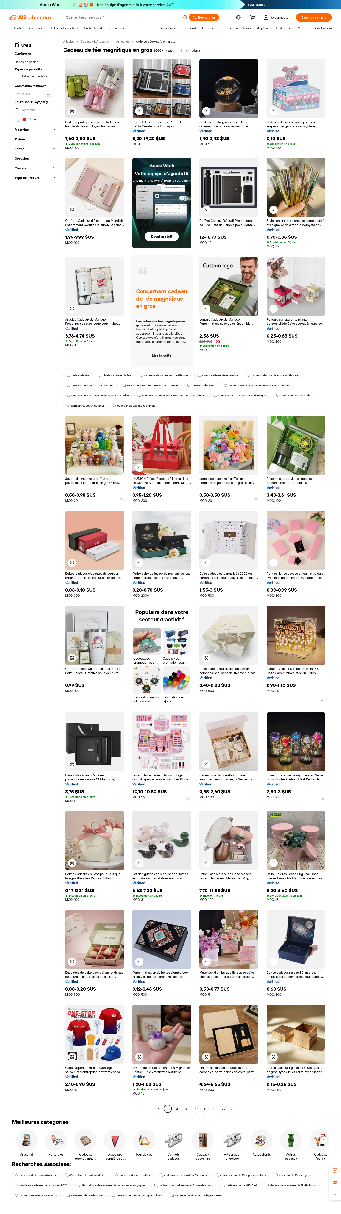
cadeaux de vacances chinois (134, 405)
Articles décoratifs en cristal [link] (156, 41)
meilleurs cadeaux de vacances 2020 (41, 1185)
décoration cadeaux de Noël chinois (291, 1185)
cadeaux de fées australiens (35, 1175)
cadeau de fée (77, 375)
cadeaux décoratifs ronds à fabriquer (273, 375)
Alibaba (68, 41)
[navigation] (35, 576)
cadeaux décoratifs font (239, 1185)
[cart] (253, 18)
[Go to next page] (232, 1109)
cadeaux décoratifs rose (85, 1195)
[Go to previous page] (158, 1109)
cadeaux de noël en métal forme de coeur (183, 1185)
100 (223, 1108)
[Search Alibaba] (122, 17)
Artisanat (122, 41)
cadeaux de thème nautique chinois (136, 1195)
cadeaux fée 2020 (201, 385)
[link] (335, 1170)
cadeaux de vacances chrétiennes (164, 375)
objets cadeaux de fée (114, 375)
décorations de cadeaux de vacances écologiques (110, 1185)
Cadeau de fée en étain (293, 395)
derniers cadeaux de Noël (85, 405)
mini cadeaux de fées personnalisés (240, 1175)
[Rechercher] (204, 17)
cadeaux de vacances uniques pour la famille (97, 395)
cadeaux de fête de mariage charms (196, 1195)
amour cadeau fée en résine (217, 375)
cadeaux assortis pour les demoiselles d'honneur (257, 385)
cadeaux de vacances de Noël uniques (240, 395)
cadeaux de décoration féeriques (183, 1175)
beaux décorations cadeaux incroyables (151, 385)
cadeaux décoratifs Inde (133, 1175)
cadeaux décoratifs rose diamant (90, 385)
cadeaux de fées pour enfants (36, 1195)
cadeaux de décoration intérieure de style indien (171, 395)
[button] (184, 17)
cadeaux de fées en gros (293, 1175)
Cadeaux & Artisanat (95, 41)
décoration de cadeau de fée (85, 1175)
